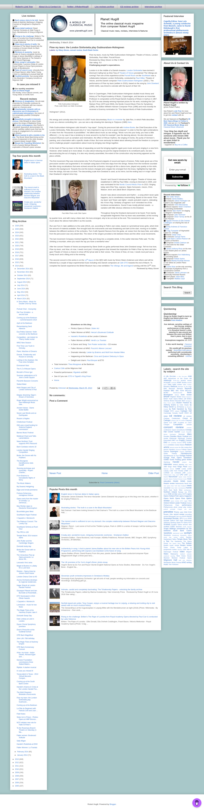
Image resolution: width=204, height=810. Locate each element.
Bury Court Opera (169, 403)
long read (175, 475)
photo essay (178, 507)
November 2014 (23, 272)
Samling (173, 522)
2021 (17, 242)
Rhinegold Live (173, 516)
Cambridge (167, 413)
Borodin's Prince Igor (25, 372)
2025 (17, 229)
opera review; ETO (177, 501)
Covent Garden (174, 432)
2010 (17, 769)
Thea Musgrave (74, 364)
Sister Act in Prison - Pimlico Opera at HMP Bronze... (27, 718)
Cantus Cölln (59, 368)
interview (168, 464)
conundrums (180, 430)
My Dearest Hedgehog (25, 487)
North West (178, 490)
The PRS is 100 (23, 532)
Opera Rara (180, 498)
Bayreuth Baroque (176, 388)
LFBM (186, 471)
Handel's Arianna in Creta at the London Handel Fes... (27, 688)
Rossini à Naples (23, 419)
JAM (165, 466)
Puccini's (101, 348)
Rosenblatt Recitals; (171, 519)
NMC (176, 488)
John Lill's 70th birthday (26, 638)
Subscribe (177, 177)
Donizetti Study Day (24, 616)
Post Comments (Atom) (109, 482)
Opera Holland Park (171, 496)
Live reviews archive (104, 7)
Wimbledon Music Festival (173, 562)
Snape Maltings (170, 529)
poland (166, 509)
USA (184, 549)
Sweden (189, 537)
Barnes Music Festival (25, 433)
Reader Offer (168, 514)
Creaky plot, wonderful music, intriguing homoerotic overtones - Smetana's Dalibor (95, 535)
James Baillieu (177, 199)
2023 (17, 236)
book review (186, 395)
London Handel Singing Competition (26, 451)
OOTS (184, 494)
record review (179, 514)
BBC (172, 391)
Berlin (189, 393)
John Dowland (153, 83)
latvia (190, 466)
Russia (185, 518)
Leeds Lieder (187, 469)
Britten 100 (182, 399)
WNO (184, 562)
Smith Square (187, 526)
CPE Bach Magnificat (25, 635)
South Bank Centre (90, 50)
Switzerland (168, 539)
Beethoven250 (177, 392)
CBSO (186, 413)
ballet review (177, 384)
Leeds (177, 469)
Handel (176, 462)
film (180, 447)
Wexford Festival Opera (182, 558)
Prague (180, 509)
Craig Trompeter (172, 231)
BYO (172, 411)
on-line (174, 494)
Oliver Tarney (179, 217)
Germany (188, 451)
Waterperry (174, 554)
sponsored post (178, 533)
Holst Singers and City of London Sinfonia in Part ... (27, 390)
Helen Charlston (184, 207)
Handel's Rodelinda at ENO (27, 744)
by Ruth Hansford (176, 409)
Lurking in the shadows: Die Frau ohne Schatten (27, 361)
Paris (177, 505)
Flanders (172, 449)
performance (187, 505)
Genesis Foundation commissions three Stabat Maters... (25, 662)
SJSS (172, 527)
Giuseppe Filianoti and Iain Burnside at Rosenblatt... (27, 592)
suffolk (182, 537)
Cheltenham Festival (24, 422)
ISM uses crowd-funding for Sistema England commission (27, 427)
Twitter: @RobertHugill (78, 7)
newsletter (167, 488)
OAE (169, 494)
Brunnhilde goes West (25, 512)
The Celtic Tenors (172, 197)
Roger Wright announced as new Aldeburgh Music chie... (27, 402)
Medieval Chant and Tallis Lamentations (26, 437)
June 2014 (21, 289)
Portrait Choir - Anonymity (26, 309)
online (180, 494)
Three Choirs (169, 547)
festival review (174, 447)
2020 (17, 246)
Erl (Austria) (172, 442)
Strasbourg (175, 535)
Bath (165, 388)
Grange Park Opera (173, 458)
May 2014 (21, 292)
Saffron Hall (174, 520)
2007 (17, 779)
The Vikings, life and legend (121, 266)
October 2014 (22, 275)
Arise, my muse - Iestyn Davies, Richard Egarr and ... (26, 655)
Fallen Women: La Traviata (27, 748)
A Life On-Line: (182, 376)
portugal (172, 509)
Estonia (179, 442)
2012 (17, 763)
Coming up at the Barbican (27, 705)
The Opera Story (175, 543)
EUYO (165, 445)
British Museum (187, 397)
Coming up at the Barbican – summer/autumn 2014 (27, 319)
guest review (187, 460)
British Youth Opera (171, 399)
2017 (17, 256)
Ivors (190, 464)
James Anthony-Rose (174, 249)
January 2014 (22, 755)
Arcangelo (167, 382)
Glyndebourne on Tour (171, 455)
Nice (172, 488)
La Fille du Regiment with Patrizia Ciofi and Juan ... (27, 709)
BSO (183, 401)
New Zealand (182, 486)
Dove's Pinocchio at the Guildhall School (26, 631)
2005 (17, 786)
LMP (183, 473)
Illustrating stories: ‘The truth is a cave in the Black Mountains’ (86, 508)
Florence (178, 449)
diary (189, 434)
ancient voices (186, 380)
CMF (175, 422)
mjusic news (182, 477)
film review (185, 447)
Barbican (173, 386)
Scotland (167, 525)
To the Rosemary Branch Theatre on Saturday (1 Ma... (26, 730)
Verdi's (98, 340)
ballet (169, 384)
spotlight (188, 533)
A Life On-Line (170, 376)
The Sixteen (187, 543)
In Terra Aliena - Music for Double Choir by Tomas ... (27, 304)
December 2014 (23, 269)
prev (190, 509)
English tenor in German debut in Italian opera (80, 494)
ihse (190, 462)
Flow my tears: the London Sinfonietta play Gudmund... (27, 700)
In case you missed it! (25, 671)
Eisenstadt (167, 440)
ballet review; (187, 384)
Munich (189, 477)
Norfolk (189, 488)
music (185, 479)
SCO (190, 522)
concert (189, 424)
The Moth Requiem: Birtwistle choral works (26, 693)
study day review (171, 537)
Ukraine (179, 549)
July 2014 (21, 285)
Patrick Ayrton (179, 259)
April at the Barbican (24, 323)
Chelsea (166, 418)
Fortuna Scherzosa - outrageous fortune (25, 494)
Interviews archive (153, 7)
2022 (17, 239)
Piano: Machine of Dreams (27, 351)
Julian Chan (176, 235)
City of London (180, 420)
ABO (165, 378)
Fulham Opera (187, 449)
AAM (190, 376)
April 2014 (21, 295)
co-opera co (182, 422)
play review (187, 507)
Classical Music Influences (174, 127)
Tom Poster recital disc (97, 344)
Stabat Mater (22, 384)
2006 (17, 783)
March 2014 (22, 299)
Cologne (166, 424)
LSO (186, 475)
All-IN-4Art (176, 380)
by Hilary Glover (62, 50)
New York (174, 486)
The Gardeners (176, 541)
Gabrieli (166, 451)
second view (187, 524)
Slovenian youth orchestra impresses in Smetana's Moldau (85, 576)
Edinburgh (172, 438)
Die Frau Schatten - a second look (25, 313)
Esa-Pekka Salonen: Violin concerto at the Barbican (27, 333)
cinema (173, 420)
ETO (184, 443)
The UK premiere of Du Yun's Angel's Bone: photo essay (84, 562)
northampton (188, 490)
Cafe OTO (124, 263)
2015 (17, 262)
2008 (17, 776)
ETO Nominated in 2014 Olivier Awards (26, 597)
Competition (177, 425)
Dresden (166, 436)
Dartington (173, 434)
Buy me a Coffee (181, 145)
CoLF (190, 422)
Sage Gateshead (186, 520)
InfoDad (189, 356)
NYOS (165, 494)
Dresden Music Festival (179, 436)
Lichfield (166, 473)
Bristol (179, 397)
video (182, 551)
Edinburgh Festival (185, 438)
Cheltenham (176, 418)
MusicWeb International (183, 350)
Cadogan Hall (186, 411)
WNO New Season (24, 343)
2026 (17, 226)
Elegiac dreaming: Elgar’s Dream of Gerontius (26, 396)
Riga (180, 516)
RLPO (184, 516)
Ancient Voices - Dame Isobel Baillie (25, 409)
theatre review (186, 545)
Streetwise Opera (186, 535)
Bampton (167, 386)
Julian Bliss (180, 277)
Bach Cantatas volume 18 (26, 447)
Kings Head (172, 466)
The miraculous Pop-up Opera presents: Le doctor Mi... (25, 557)
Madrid (166, 477)
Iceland (184, 462)
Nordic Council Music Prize (131, 184)
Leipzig (166, 471)
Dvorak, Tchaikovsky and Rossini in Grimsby (26, 356)
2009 (17, 772)
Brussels (178, 401)
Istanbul (181, 464)
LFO (190, 471)
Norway (180, 492)
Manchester (173, 477)
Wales (166, 554)
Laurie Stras (170, 267)
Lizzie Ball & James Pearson (177, 239)
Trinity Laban (182, 547)
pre (185, 509)
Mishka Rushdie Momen (180, 261)
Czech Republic (186, 432)
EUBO (189, 442)
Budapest (189, 401)
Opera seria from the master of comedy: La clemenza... (27, 501)
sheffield (166, 526)
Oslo (190, 501)
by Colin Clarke (183, 405)
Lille (172, 473)
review (166, 516)
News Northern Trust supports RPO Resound (27, 442)
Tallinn (174, 539)
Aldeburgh (167, 380)
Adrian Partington (181, 201)
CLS (170, 422)
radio (181, 512)
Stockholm (167, 535)
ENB (177, 440)
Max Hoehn (177, 211)
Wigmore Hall (170, 560)
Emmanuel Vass (23, 365)
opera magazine (185, 496)
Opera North (169, 498)
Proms (176, 512)
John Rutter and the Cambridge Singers (25, 542)
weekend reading (169, 556)
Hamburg (167, 462)
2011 (17, 766)
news (189, 485)
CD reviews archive (129, 7)
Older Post (153, 473)
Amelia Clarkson (180, 243)
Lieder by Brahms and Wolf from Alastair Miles (106, 352)
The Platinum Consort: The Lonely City (27, 523)
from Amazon (176, 320)
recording (188, 514)
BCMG (166, 392)
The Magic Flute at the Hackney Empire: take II (27, 611)
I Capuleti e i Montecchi (26, 518)
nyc (186, 492)
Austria (184, 382)
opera (189, 494)
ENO (165, 443)
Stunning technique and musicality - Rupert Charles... (26, 470)
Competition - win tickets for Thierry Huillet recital (27, 338)
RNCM (189, 516)
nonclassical (182, 488)
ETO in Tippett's (79, 376)
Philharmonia (168, 507)
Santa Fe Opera (182, 522)
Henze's (102, 332)
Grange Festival (185, 456)
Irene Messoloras (181, 205)
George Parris (180, 237)
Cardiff (181, 413)
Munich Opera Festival (171, 479)
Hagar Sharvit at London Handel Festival (26, 586)
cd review (175, 415)
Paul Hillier (140, 78)
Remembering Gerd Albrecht (24, 327)
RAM (185, 512)
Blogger (113, 804)
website (189, 554)
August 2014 (22, 282)
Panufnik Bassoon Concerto (27, 381)
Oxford (166, 503)
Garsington (174, 451)
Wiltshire (189, 560)
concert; (189, 427)
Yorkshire (175, 564)
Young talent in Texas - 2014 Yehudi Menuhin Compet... (27, 676)
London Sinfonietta (134, 70)
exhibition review (173, 445)
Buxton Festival (182, 403)
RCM (190, 512)
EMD (173, 440)
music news (179, 481)
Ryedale (166, 520)
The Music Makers (24, 483)
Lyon (190, 475)
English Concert (185, 440)
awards (189, 382)
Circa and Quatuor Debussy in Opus (109, 356)
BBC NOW (180, 390)
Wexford (166, 558)
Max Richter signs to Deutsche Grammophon (27, 507)
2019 (17, 249)
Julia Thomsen (179, 215)
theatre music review (171, 545)
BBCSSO (188, 390)
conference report (170, 430)
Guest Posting (175, 460)
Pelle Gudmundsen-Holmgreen (130, 81)
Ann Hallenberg (184, 255)
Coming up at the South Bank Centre (26, 683)
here (130, 122)
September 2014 (23, 279)
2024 (17, 232)
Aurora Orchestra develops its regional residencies (27, 581)
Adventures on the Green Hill (180, 378)
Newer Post (55, 473)
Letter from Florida (176, 471)
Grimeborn (187, 458)
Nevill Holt (188, 483)
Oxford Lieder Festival (177, 503)
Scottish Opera (176, 524)
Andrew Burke (129, 127)
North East (168, 490)
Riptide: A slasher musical (26, 667)
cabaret (177, 411)
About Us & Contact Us (50, 7)
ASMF (179, 382)
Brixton (172, 401)
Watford (182, 554)
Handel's (79, 336)
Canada (175, 413)
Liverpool (178, 473)
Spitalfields (168, 533)
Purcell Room (130, 75)
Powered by (177, 185)
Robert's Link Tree (24, 7)
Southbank (146, 75)
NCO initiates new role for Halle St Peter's (26, 724)
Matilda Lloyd (179, 279)
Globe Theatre (170, 453)
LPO (181, 475)
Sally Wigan (21, 741)
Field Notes (21, 714)
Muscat (180, 479)
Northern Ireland (170, 492)
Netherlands (179, 483)
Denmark (181, 434)
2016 (17, 259)
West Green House (184, 556)
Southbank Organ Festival (27, 515)
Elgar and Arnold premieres (27, 490)
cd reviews (187, 416)
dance (165, 434)
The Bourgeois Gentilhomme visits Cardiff (25, 463)
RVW (190, 518)
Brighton (173, 397)
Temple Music (182, 539)
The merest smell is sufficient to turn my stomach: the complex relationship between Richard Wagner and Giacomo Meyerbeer (32, 192)
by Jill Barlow (179, 407)
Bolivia (177, 395)
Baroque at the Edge (185, 386)
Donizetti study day (24, 546)
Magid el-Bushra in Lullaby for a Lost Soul (27, 567)
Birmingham (168, 395)
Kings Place (182, 467)
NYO (190, 492)
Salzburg (167, 522)
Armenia (173, 382)
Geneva (181, 451)
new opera (167, 486)
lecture (172, 469)
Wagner (189, 552)
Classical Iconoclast (188, 345)
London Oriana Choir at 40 (27, 577)
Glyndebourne (186, 453)
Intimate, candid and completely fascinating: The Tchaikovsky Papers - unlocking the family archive (101, 589)
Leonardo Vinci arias (24, 563)
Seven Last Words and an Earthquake (26, 414)
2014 (17, 266)
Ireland (175, 464)
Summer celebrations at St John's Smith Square (27, 376)
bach (165, 384)
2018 (17, 252)
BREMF (167, 397)
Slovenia (179, 526)
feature (182, 445)
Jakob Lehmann (181, 273)
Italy (186, 464)
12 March (89, 260)
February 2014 (23, 752)
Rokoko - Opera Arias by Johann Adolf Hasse (26, 572)
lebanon (166, 469)
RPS (181, 518)
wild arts (182, 560)
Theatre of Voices (126, 73)
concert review (76, 50)
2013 (17, 759)
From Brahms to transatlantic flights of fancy (26, 478)
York (170, 564)
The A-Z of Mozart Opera (26, 369)
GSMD (166, 460)
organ (186, 501)
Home (56, 380)
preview (168, 511)
